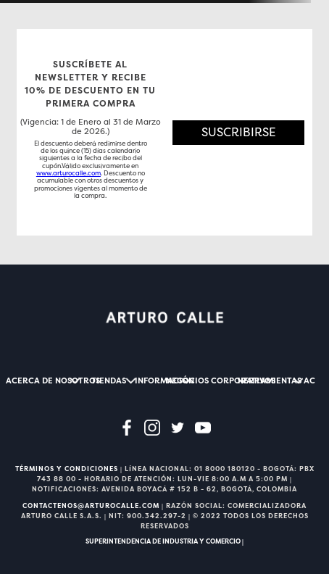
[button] (238, 132)
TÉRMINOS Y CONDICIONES (66, 469)
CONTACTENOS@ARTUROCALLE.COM (90, 506)
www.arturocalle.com (68, 173)
